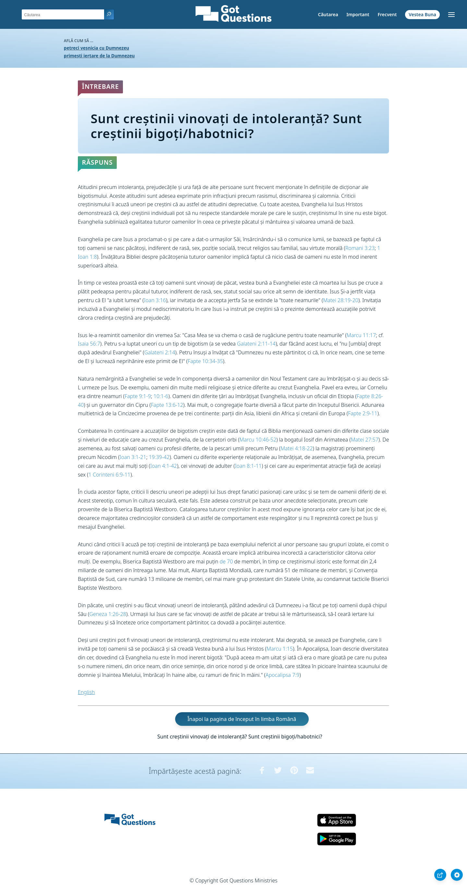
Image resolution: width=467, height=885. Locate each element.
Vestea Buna (422, 14)
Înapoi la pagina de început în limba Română (241, 719)
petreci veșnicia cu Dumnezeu (96, 48)
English (86, 692)
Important (357, 14)
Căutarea (328, 14)
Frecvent (387, 14)
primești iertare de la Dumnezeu (99, 56)
